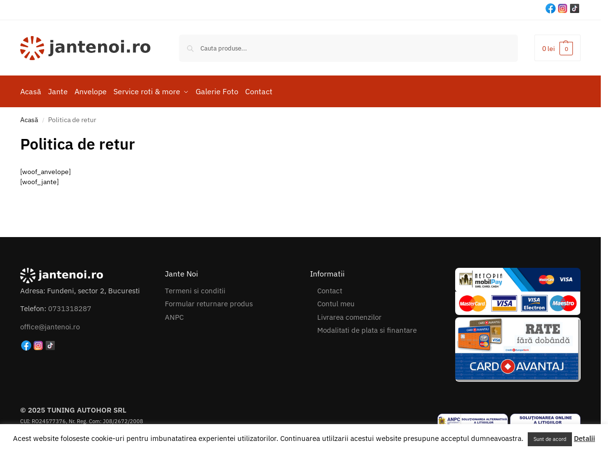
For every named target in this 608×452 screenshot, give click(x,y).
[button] (557, 48)
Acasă (29, 117)
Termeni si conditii (195, 288)
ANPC (174, 314)
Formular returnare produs (209, 301)
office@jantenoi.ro (50, 324)
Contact (329, 288)
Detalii (584, 438)
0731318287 (69, 306)
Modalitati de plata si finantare (367, 327)
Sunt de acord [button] (550, 439)
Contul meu (336, 301)
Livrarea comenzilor (349, 314)
